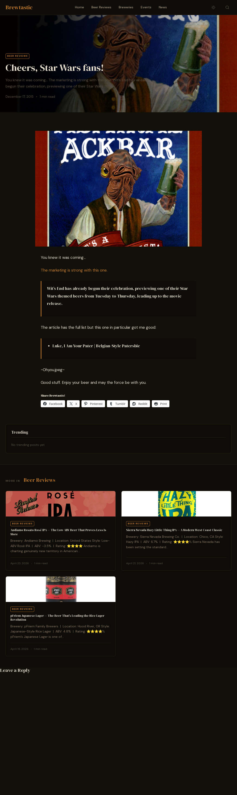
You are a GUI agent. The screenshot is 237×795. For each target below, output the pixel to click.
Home (79, 7)
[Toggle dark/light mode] (213, 7)
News (163, 7)
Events (146, 7)
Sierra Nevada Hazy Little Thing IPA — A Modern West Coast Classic (174, 530)
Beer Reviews (101, 7)
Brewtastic (19, 7)
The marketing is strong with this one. (74, 270)
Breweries (126, 7)
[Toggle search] (227, 7)
